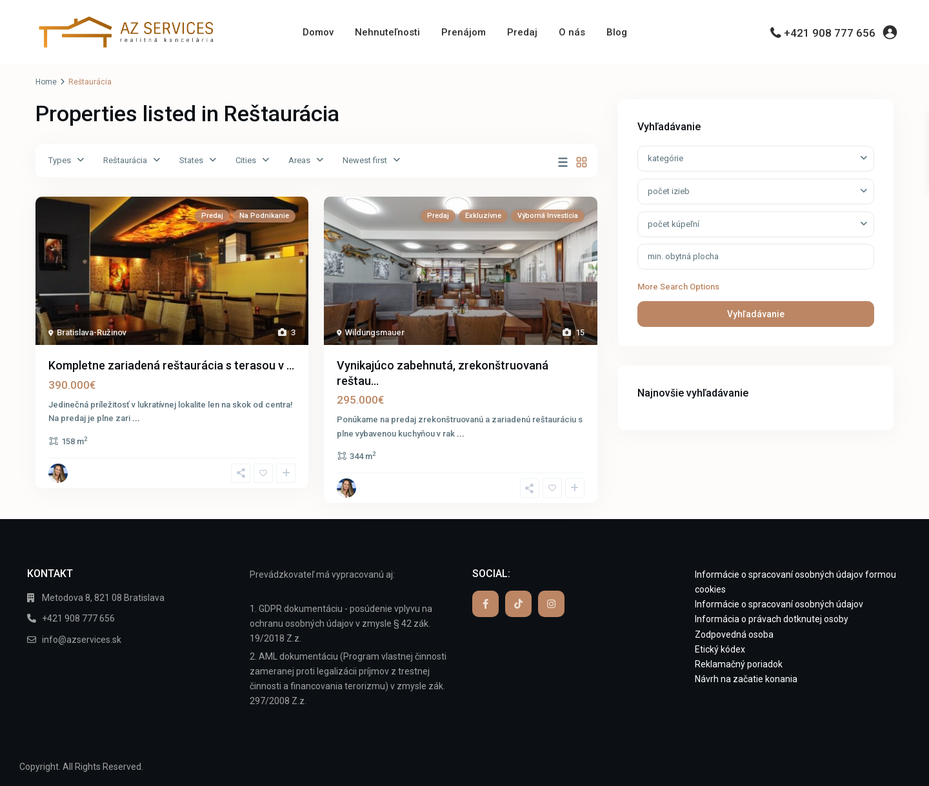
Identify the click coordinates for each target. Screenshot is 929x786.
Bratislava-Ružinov (91, 332)
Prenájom (463, 32)
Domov (318, 32)
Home (46, 81)
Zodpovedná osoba (734, 634)
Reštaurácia (125, 160)
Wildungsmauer (375, 332)
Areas (299, 160)
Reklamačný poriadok (739, 664)
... (136, 418)
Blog (616, 32)
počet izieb (669, 191)
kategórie (665, 158)
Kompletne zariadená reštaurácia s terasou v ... (171, 365)
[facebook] (485, 604)
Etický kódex (720, 649)
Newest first (365, 160)
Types (59, 160)
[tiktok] (518, 604)
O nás (572, 32)
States (191, 160)
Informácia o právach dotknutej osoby (771, 619)
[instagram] (551, 604)
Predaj (522, 32)
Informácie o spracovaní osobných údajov (779, 604)
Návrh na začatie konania (746, 679)
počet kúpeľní (673, 224)
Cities (245, 160)
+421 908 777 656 (829, 32)
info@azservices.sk (81, 639)
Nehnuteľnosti (387, 32)
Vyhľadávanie (755, 314)
